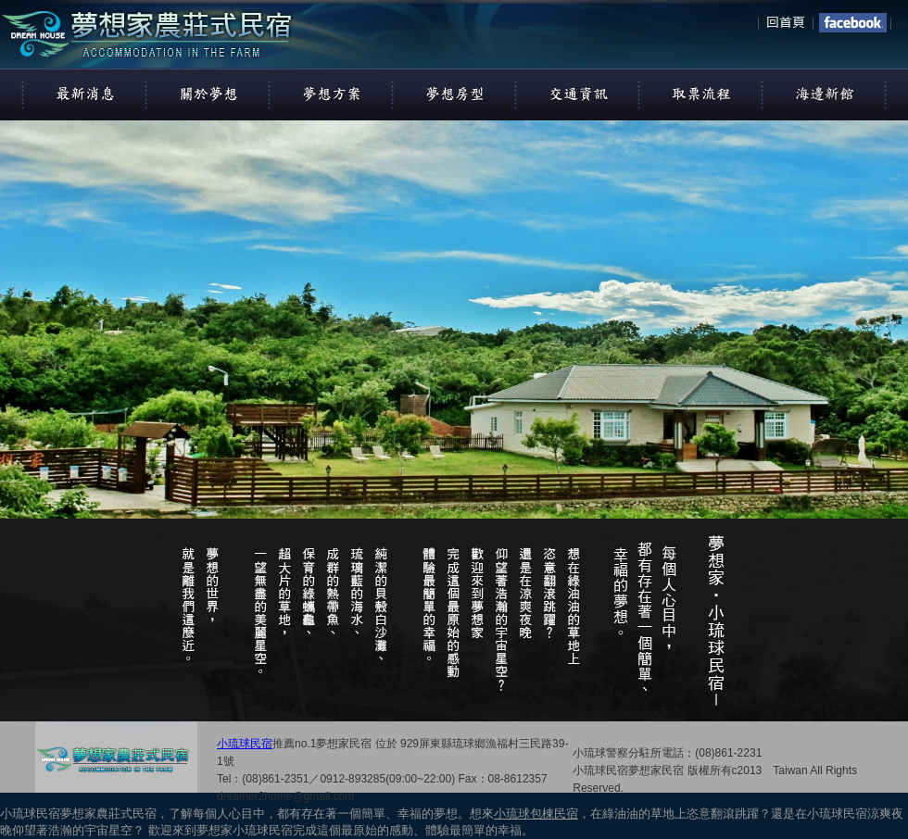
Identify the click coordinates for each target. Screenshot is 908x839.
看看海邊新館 (824, 93)
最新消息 (85, 93)
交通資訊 (578, 93)
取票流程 (701, 93)
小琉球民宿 (244, 743)
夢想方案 (331, 93)
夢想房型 (455, 93)
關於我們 (208, 93)
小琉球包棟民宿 (536, 813)
